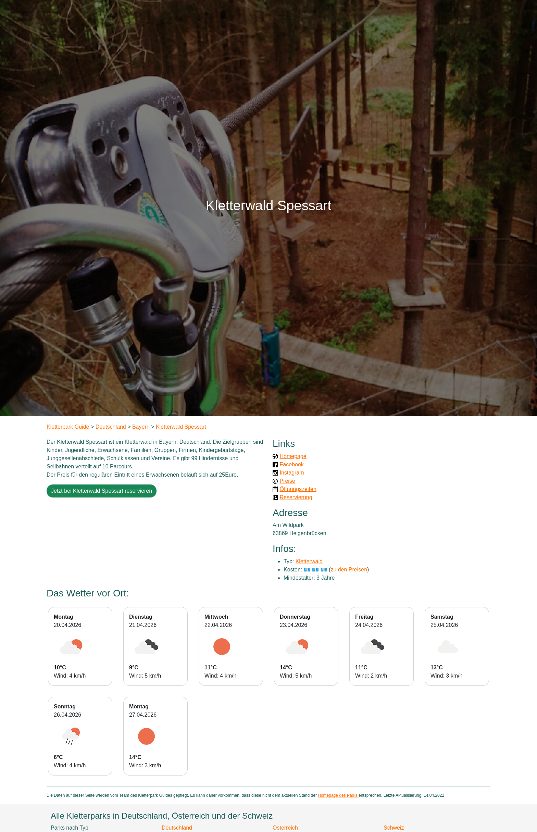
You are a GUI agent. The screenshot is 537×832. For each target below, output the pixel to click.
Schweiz (394, 828)
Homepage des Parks (338, 795)
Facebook (291, 464)
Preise (287, 481)
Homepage (292, 456)
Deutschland (111, 427)
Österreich (285, 828)
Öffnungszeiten (297, 489)
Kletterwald (309, 561)
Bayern (141, 427)
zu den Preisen (348, 569)
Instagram (291, 473)
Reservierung (295, 497)
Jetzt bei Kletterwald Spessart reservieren (101, 491)
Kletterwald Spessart (181, 427)
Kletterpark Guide (68, 427)
